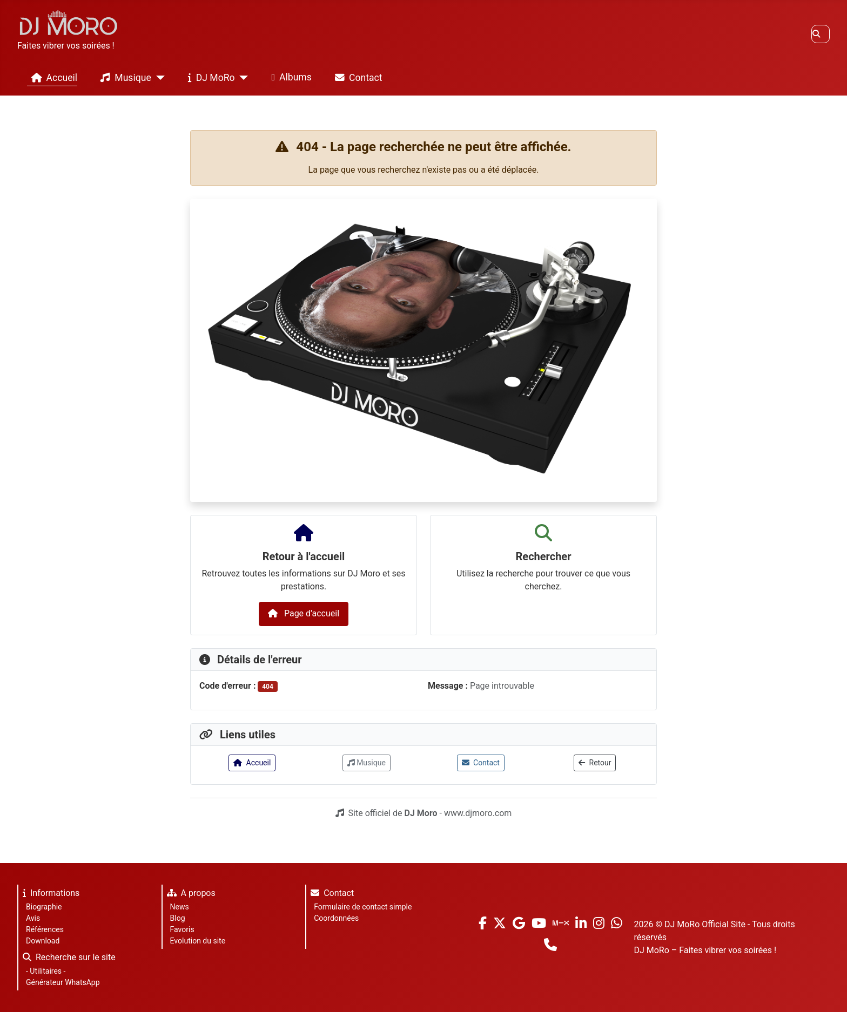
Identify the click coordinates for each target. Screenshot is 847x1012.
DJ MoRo (209, 78)
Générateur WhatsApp (63, 982)
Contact (356, 78)
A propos (189, 894)
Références (45, 929)
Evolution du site (197, 940)
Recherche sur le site (67, 959)
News (179, 906)
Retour (595, 762)
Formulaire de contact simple (363, 906)
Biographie (44, 906)
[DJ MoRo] (241, 78)
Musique (123, 78)
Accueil (52, 78)
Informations (48, 894)
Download (42, 940)
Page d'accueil (303, 613)
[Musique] (158, 78)
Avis (33, 918)
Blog (177, 918)
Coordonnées (336, 918)
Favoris (182, 929)
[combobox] (820, 34)
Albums (289, 78)
